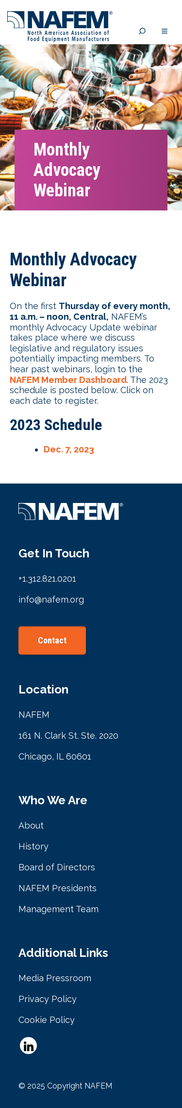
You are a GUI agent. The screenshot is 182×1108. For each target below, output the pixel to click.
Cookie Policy (46, 1020)
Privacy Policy (47, 999)
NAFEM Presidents (57, 888)
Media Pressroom (54, 978)
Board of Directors (56, 867)
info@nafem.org (51, 599)
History (33, 846)
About (31, 825)
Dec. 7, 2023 (69, 449)
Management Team (58, 909)
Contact (52, 640)
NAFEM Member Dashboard (68, 380)
